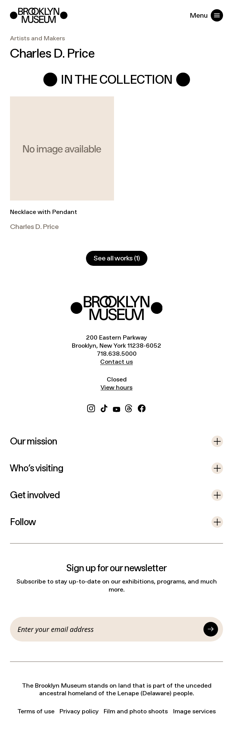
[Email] (109, 629)
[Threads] (129, 407)
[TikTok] (104, 407)
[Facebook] (141, 407)
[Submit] (210, 629)
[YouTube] (116, 407)
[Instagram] (91, 407)
